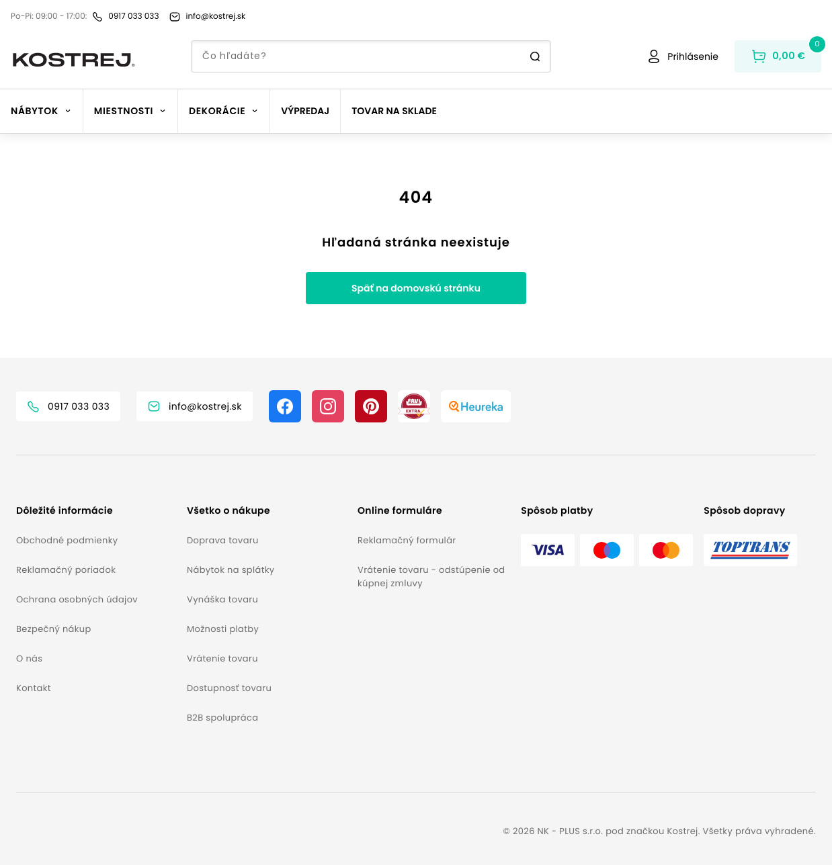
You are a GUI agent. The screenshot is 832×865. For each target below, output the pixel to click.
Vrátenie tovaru (222, 658)
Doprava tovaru (223, 540)
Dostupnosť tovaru (229, 688)
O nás (29, 658)
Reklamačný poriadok (66, 569)
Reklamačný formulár (407, 540)
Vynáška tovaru (222, 599)
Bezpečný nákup (53, 629)
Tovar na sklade (394, 111)
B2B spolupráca (222, 717)
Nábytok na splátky (230, 569)
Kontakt (33, 688)
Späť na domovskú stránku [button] (416, 288)
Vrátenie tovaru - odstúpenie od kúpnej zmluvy (431, 576)
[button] (96, 511)
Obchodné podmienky (67, 540)
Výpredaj (305, 111)
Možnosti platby (223, 629)
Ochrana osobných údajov (77, 599)
